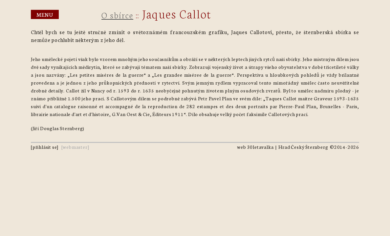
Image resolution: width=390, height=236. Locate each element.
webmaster (75, 147)
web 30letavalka (255, 147)
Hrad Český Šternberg (303, 147)
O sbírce (117, 15)
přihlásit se (44, 147)
